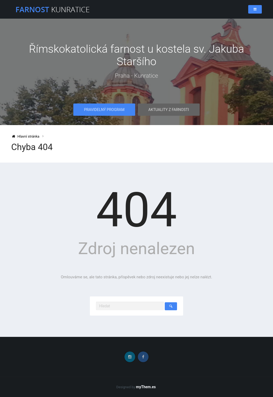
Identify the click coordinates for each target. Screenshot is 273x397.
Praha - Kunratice (137, 76)
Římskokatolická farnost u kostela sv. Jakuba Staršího (136, 55)
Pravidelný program (104, 110)
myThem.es (146, 387)
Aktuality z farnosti (168, 110)
